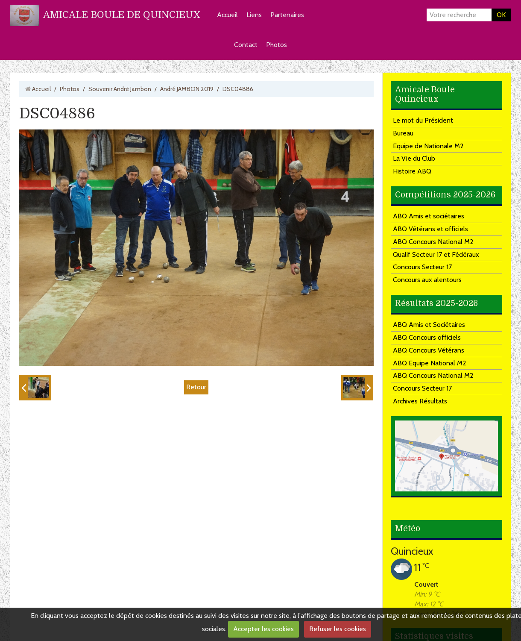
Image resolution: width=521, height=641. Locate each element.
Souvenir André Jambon (119, 89)
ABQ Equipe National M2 (429, 363)
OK (501, 15)
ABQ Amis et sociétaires (428, 216)
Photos (276, 45)
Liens (254, 15)
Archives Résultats (420, 401)
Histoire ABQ (412, 171)
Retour (196, 387)
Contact (246, 45)
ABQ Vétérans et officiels (430, 229)
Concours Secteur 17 (422, 267)
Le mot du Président (423, 120)
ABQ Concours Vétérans (428, 350)
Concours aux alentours (427, 280)
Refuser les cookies (337, 629)
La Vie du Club (414, 158)
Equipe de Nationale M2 (428, 146)
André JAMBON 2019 (187, 89)
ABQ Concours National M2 (433, 242)
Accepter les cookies (263, 629)
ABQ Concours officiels (427, 337)
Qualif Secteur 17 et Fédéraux (436, 254)
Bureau (403, 133)
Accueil (227, 15)
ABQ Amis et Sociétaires (429, 324)
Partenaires (287, 15)
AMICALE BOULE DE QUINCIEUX (122, 14)
